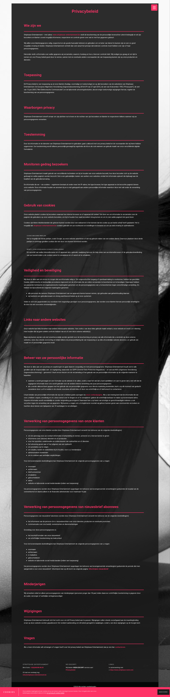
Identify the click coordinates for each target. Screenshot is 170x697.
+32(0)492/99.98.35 (37, 667)
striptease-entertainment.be (44, 226)
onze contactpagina (94, 395)
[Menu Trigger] (154, 7)
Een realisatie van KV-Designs (85, 689)
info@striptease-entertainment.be (34, 675)
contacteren (120, 647)
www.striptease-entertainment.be (66, 35)
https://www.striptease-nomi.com (121, 670)
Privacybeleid (70, 670)
